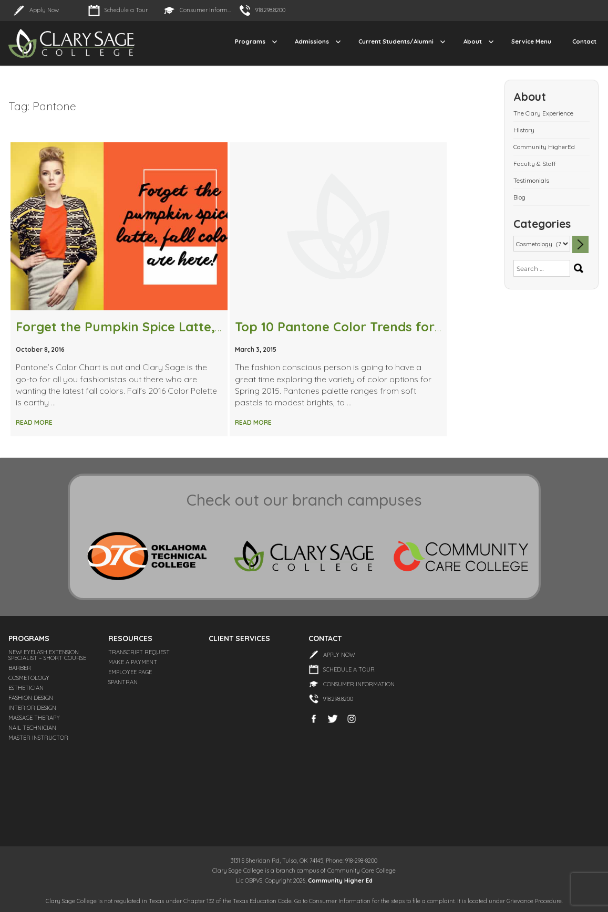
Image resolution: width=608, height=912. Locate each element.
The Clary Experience (543, 113)
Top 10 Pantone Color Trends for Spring (356, 326)
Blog (519, 197)
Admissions (312, 41)
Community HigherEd (544, 147)
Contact (584, 41)
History (523, 130)
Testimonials (531, 180)
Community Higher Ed (340, 880)
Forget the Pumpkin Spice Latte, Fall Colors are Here (178, 326)
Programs (250, 41)
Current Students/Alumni (396, 41)
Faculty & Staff (534, 163)
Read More (34, 422)
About (472, 41)
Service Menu (531, 41)
